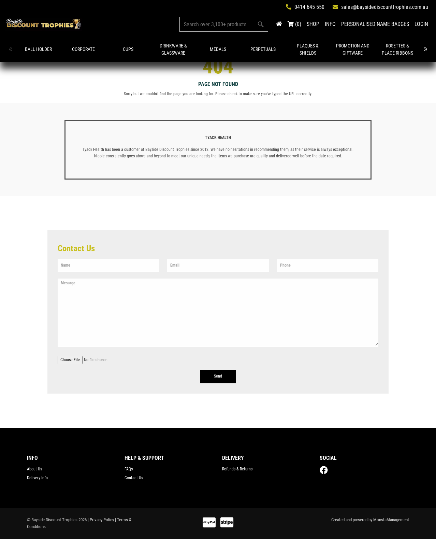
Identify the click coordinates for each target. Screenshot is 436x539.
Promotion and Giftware (351, 49)
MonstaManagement (391, 519)
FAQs (129, 469)
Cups (127, 49)
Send (218, 376)
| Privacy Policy (101, 519)
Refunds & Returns (237, 469)
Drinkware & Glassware (172, 49)
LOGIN (421, 24)
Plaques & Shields (306, 49)
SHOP (313, 24)
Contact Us (134, 478)
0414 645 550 (305, 7)
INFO (330, 24)
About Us (34, 469)
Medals (217, 49)
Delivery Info (37, 478)
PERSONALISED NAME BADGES (375, 24)
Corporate (83, 49)
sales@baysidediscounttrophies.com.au (380, 7)
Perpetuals (261, 49)
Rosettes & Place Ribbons (395, 49)
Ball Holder (38, 49)
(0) (294, 24)
